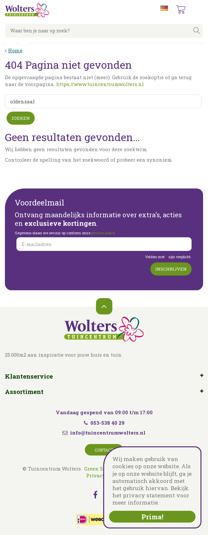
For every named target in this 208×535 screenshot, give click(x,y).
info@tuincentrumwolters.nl (107, 432)
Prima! (152, 516)
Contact (104, 450)
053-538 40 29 (104, 422)
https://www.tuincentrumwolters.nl (100, 84)
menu (197, 10)
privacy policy (102, 232)
